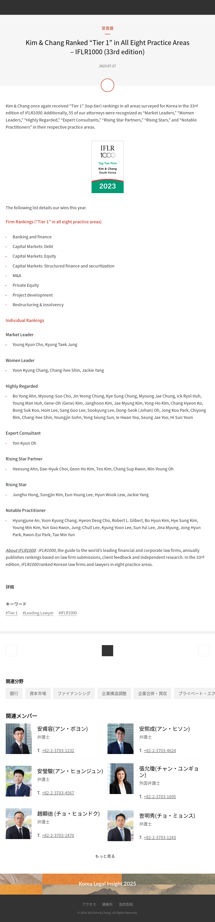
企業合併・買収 (152, 693)
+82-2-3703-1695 (160, 796)
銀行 (14, 693)
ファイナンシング (74, 693)
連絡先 (107, 904)
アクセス (89, 904)
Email (101, 749)
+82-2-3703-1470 (58, 835)
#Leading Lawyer (38, 613)
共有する (107, 85)
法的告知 (126, 904)
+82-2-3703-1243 (160, 837)
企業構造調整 (114, 693)
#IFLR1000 (68, 613)
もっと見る (105, 856)
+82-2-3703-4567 (58, 793)
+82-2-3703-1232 (58, 750)
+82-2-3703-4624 (160, 750)
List (107, 650)
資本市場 (38, 693)
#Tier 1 (12, 613)
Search (202, 8)
